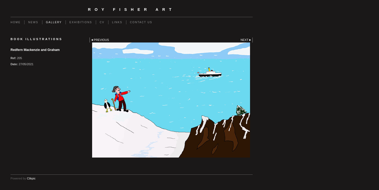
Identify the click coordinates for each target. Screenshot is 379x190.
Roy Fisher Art (131, 9)
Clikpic (31, 178)
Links (117, 22)
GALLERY (54, 22)
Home (16, 22)
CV (102, 22)
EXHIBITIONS (80, 22)
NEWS (33, 22)
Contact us (141, 22)
